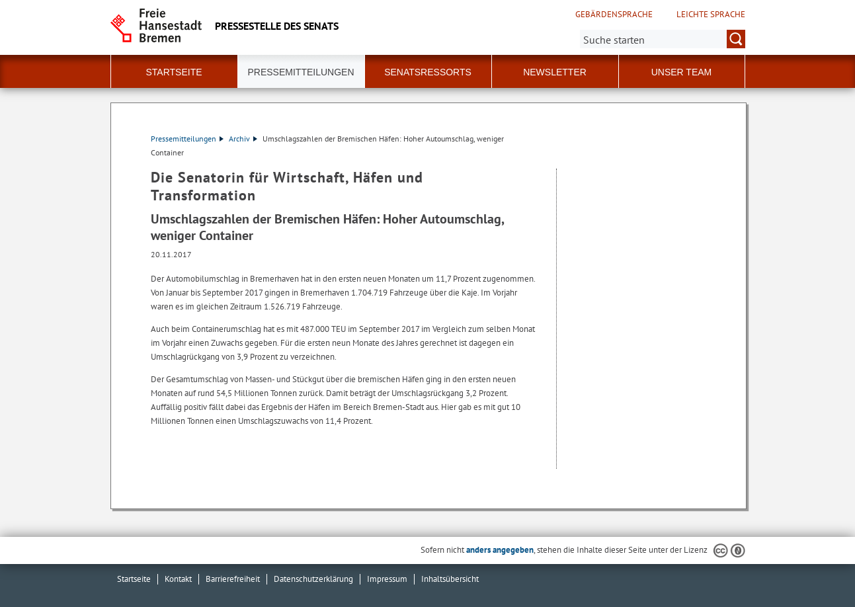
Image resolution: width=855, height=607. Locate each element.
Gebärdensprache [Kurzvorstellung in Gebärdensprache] (614, 14)
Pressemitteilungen (187, 138)
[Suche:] (662, 39)
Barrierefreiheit (233, 579)
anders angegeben (500, 549)
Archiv (243, 138)
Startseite (173, 72)
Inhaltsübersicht (450, 579)
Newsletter (555, 72)
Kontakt (178, 579)
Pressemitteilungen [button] (300, 72)
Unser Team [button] (681, 72)
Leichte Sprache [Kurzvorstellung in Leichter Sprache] (710, 14)
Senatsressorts (427, 72)
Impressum (387, 579)
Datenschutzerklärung (313, 579)
